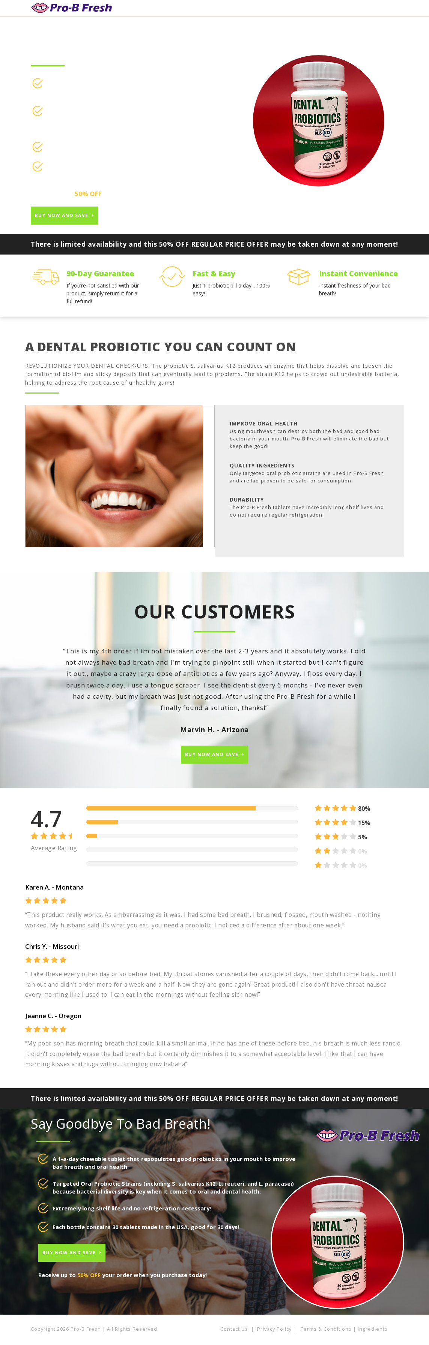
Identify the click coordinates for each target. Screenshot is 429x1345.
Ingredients (373, 1332)
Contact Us (234, 1332)
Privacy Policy (274, 1332)
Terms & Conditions (326, 1332)
